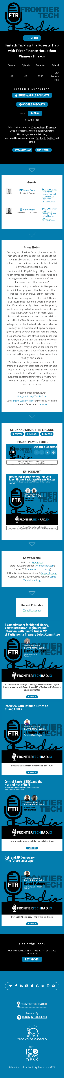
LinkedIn (47, 434)
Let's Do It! (32, 959)
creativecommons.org (39, 569)
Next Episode (43, 150)
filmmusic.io (37, 561)
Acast (30, 134)
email (32, 141)
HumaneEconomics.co (22, 400)
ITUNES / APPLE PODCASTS (32, 95)
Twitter (51, 137)
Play (35, 113)
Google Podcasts (18, 130)
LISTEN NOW (32, 697)
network (43, 404)
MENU (32, 38)
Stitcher (42, 134)
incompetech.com (45, 565)
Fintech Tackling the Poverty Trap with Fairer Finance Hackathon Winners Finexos (49, 195)
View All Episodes (31, 609)
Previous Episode (22, 150)
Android (33, 130)
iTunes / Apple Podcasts (43, 126)
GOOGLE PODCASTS (32, 104)
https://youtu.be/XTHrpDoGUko (31, 396)
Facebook (41, 137)
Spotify (50, 130)
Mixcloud (21, 134)
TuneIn (41, 130)
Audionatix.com (49, 572)
